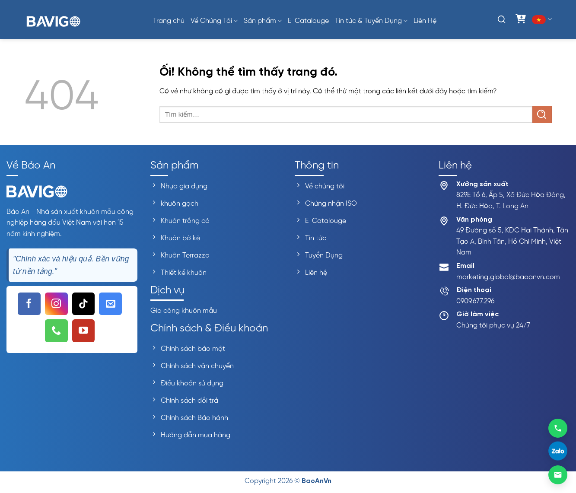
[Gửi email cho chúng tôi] (110, 304)
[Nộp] (542, 114)
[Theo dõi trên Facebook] (29, 304)
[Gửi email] (557, 474)
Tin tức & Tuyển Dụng (371, 21)
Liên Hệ (425, 21)
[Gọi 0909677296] (557, 427)
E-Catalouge (308, 21)
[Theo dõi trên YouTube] (83, 330)
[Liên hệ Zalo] (557, 451)
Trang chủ (169, 21)
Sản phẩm (263, 21)
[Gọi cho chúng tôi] (56, 330)
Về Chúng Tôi (214, 21)
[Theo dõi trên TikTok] (83, 304)
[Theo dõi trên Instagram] (56, 304)
